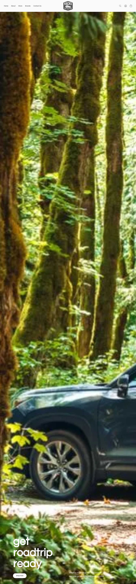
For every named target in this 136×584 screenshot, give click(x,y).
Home (6, 6)
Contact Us (37, 6)
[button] (68, 6)
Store (20, 6)
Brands (27, 6)
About (13, 6)
